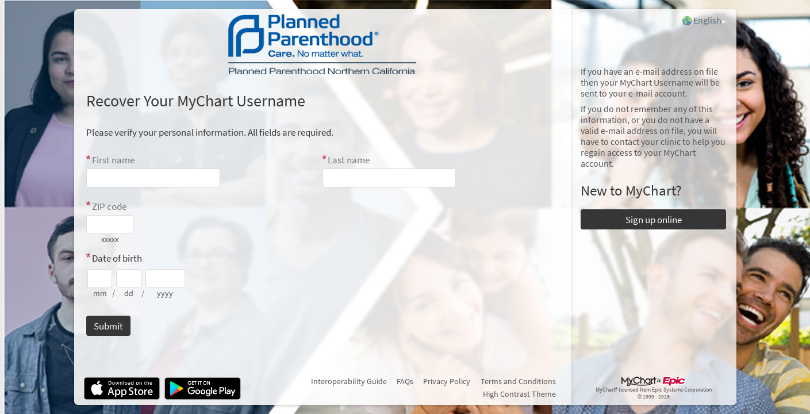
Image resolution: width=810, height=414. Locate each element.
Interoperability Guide (349, 381)
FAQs (405, 381)
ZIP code (109, 206)
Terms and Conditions (518, 381)
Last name (349, 160)
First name (113, 160)
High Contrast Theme (519, 394)
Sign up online (653, 219)
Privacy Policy (446, 381)
